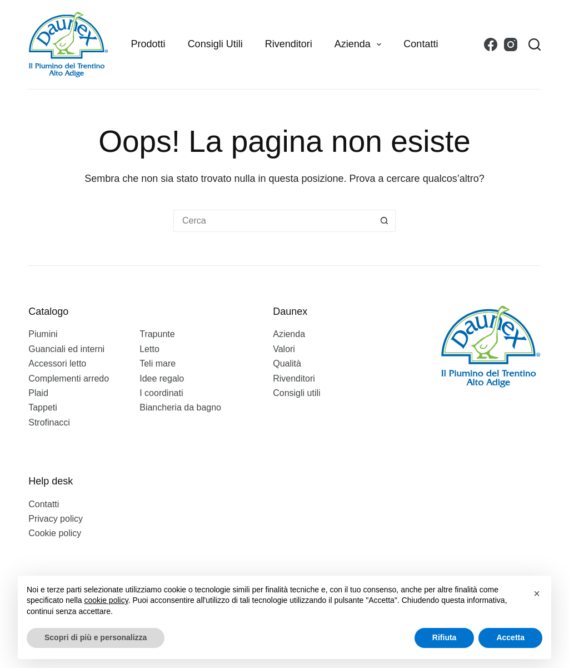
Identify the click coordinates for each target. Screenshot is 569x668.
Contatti (420, 44)
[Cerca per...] (273, 221)
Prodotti (148, 44)
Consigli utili (215, 44)
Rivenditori (288, 44)
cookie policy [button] (106, 600)
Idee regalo (161, 378)
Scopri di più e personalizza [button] (95, 637)
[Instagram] (510, 44)
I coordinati (161, 393)
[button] (537, 593)
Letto (149, 349)
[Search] (534, 44)
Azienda (360, 44)
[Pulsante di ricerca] (384, 221)
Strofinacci (49, 422)
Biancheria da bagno (180, 407)
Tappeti (42, 407)
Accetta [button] (510, 637)
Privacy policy (55, 518)
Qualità (287, 363)
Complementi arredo (68, 378)
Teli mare (157, 363)
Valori (284, 349)
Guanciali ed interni (66, 349)
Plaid (38, 393)
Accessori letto (57, 363)
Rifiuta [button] (444, 637)
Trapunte (156, 334)
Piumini (42, 334)
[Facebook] (490, 44)
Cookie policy (54, 533)
